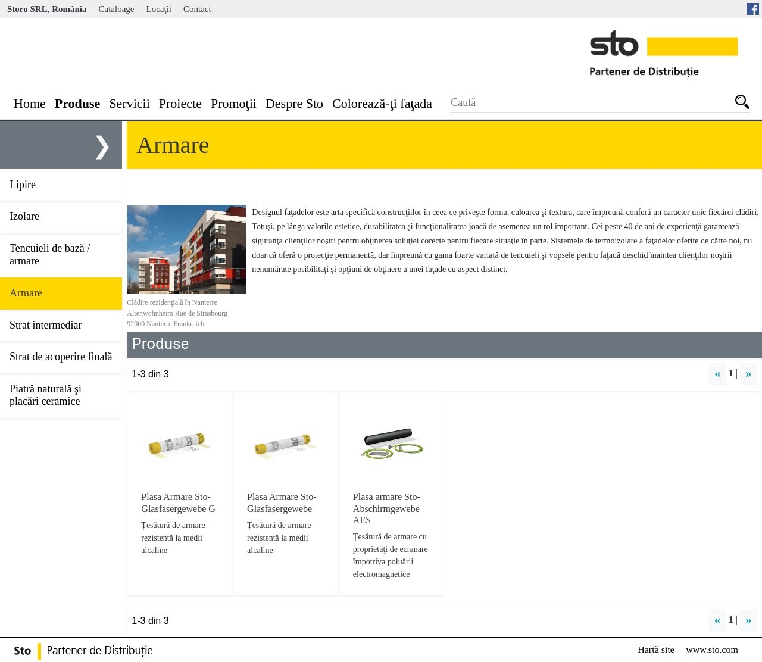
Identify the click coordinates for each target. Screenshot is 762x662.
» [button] (748, 373)
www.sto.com (712, 650)
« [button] (717, 373)
